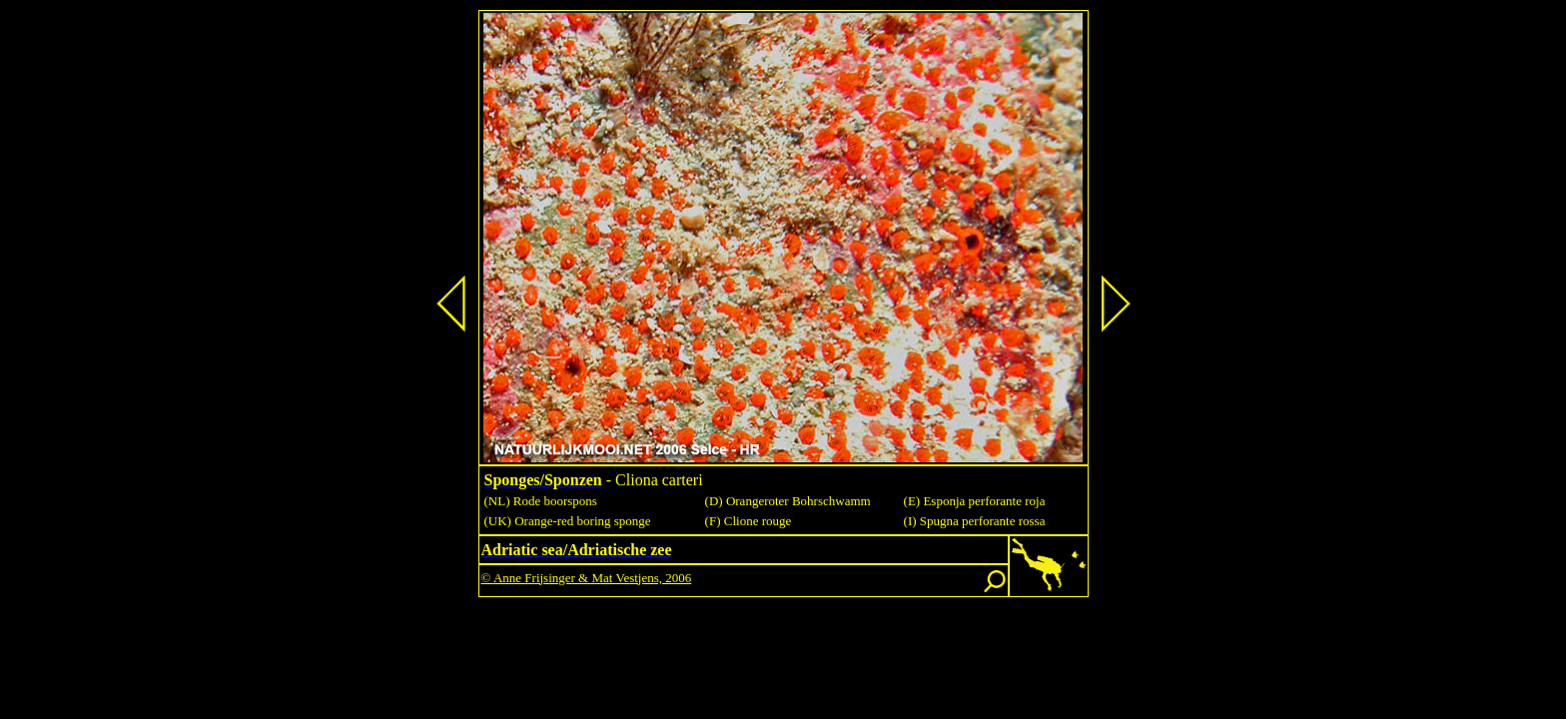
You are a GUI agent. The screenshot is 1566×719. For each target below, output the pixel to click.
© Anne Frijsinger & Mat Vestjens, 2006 (586, 577)
